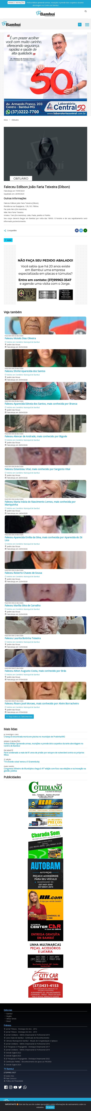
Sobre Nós (9, 1076)
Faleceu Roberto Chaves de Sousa (23, 572)
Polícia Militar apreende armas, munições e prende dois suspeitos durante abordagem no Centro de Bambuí (43, 744)
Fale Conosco (10, 1078)
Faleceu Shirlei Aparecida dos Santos (25, 371)
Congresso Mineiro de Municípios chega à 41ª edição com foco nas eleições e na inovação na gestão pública (45, 769)
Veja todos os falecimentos (19, 716)
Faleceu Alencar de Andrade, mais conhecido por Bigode (36, 436)
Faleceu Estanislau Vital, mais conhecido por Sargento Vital (37, 469)
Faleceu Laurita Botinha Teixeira (23, 638)
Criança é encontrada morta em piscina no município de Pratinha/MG (34, 736)
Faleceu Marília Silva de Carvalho (23, 605)
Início (6, 120)
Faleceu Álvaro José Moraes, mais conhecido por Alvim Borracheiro (42, 703)
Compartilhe (12, 230)
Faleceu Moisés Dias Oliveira (20, 338)
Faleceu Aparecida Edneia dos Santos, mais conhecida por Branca (41, 403)
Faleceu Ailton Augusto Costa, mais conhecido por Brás (35, 670)
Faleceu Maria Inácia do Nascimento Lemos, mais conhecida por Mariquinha (40, 503)
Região (8, 1016)
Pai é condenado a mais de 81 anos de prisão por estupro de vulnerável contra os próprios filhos (44, 753)
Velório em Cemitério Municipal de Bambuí (22, 342)
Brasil (7, 1021)
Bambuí (8, 1014)
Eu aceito (50, 1107)
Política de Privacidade (13, 1081)
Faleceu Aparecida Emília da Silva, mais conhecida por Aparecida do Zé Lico (43, 539)
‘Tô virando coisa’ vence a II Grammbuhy (21, 761)
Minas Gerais (10, 1019)
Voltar (8, 240)
